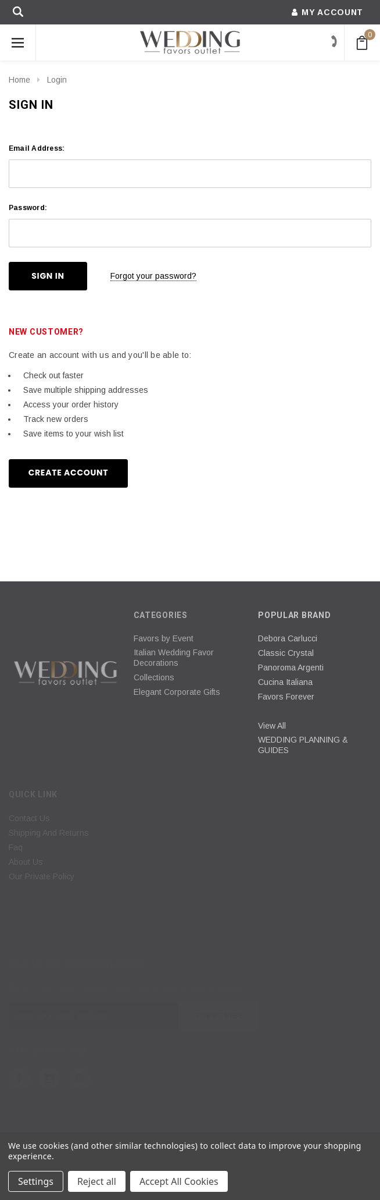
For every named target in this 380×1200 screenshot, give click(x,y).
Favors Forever (286, 696)
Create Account (68, 472)
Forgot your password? (153, 276)
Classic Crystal (286, 653)
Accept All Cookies (178, 1181)
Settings (35, 1181)
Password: (28, 208)
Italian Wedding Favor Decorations (174, 658)
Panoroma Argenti (291, 667)
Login (57, 79)
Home (19, 79)
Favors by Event (163, 638)
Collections (154, 677)
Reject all (96, 1181)
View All (272, 725)
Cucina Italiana (285, 682)
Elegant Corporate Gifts (177, 692)
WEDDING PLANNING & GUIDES (303, 745)
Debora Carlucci (287, 638)
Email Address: (36, 148)
